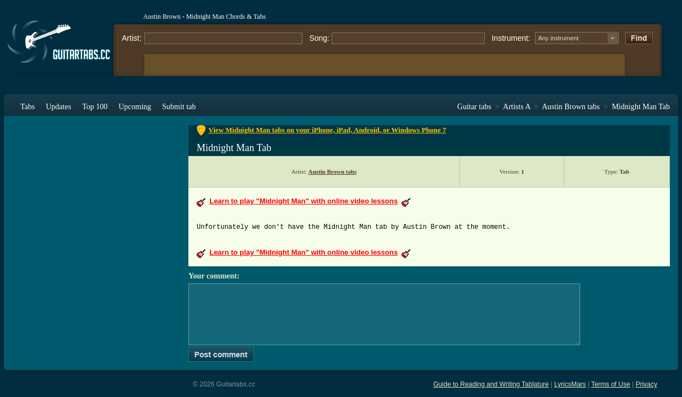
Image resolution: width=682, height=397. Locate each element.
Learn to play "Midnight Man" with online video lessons (303, 201)
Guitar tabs (474, 107)
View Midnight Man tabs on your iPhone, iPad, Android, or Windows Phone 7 (327, 130)
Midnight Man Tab (641, 107)
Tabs (27, 107)
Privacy (646, 384)
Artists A (516, 107)
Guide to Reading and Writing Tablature (491, 384)
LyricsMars (570, 384)
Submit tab (179, 107)
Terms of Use (610, 384)
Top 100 (94, 107)
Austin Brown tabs (571, 107)
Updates (58, 107)
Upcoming (134, 107)
